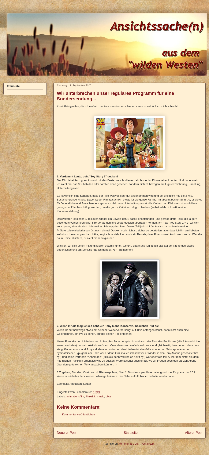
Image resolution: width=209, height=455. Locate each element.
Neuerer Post (66, 432)
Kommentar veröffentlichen (78, 414)
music (100, 396)
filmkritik (91, 396)
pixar (109, 396)
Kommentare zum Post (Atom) (137, 443)
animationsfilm (75, 396)
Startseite (131, 432)
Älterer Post (193, 432)
